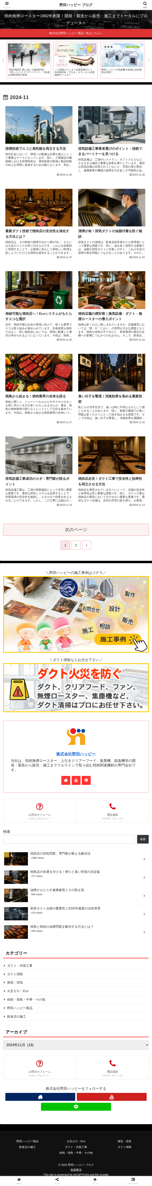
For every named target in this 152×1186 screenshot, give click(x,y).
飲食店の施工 (27, 1147)
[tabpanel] (29, 60)
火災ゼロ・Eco (76, 1141)
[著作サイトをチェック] (65, 781)
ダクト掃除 (124, 1147)
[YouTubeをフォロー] (76, 781)
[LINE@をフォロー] (86, 781)
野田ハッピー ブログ (75, 5)
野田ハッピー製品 (27, 1141)
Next (149, 61)
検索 (6, 832)
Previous (3, 61)
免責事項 (76, 1170)
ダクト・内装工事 (76, 1147)
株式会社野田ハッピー (76, 754)
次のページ (76, 530)
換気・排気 (124, 1141)
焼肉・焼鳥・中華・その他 (76, 1153)
